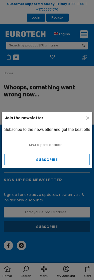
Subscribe (47, 159)
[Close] (88, 118)
